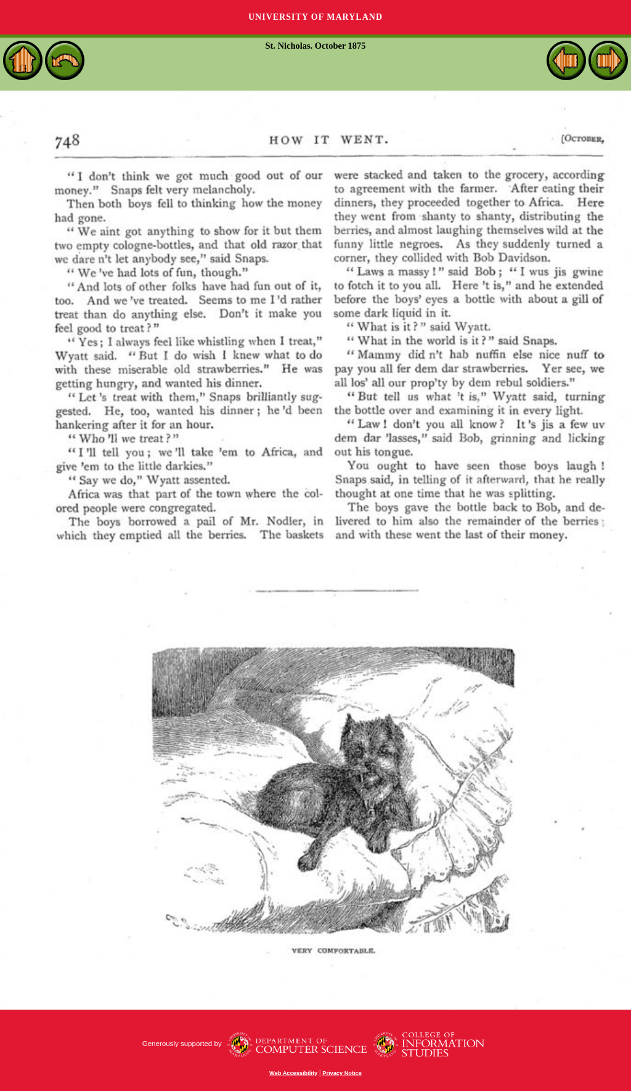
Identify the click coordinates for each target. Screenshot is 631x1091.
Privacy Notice (342, 1073)
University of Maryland (315, 17)
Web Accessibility (293, 1073)
